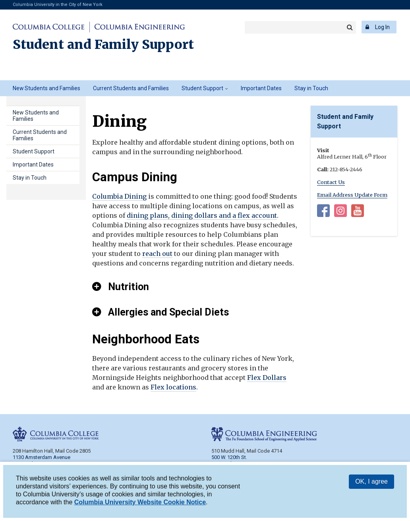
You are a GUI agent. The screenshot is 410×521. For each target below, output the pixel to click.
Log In (382, 27)
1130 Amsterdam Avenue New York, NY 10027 (41, 460)
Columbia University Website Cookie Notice (140, 503)
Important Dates (261, 88)
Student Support (202, 88)
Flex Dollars (266, 378)
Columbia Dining (119, 196)
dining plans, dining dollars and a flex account (202, 215)
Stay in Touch (311, 88)
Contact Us (331, 182)
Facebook (323, 212)
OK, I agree (371, 482)
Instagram (340, 212)
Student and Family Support (103, 44)
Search (349, 27)
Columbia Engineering (138, 27)
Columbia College (50, 27)
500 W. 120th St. (229, 457)
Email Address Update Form (352, 195)
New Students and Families (46, 88)
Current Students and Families (131, 88)
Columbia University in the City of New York (57, 4)
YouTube (357, 212)
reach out (157, 254)
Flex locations (173, 387)
